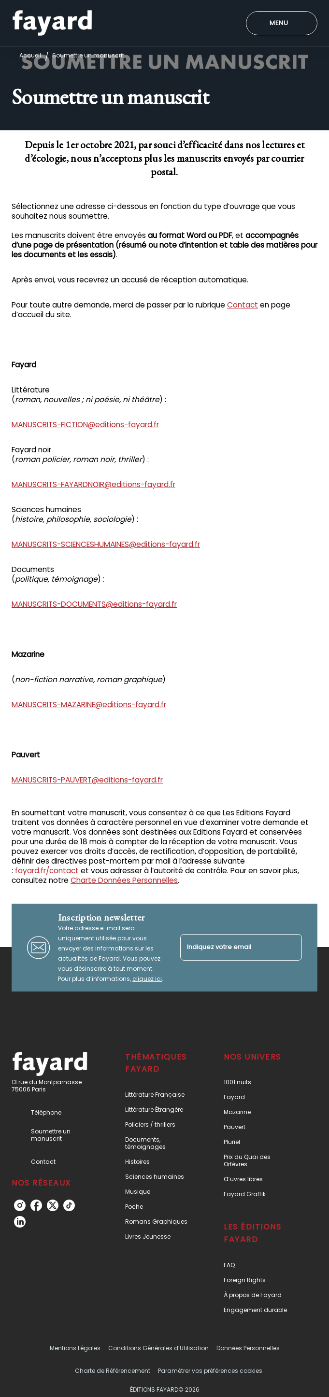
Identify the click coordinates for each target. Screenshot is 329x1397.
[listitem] (20, 1205)
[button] (160, 1094)
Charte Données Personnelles (124, 880)
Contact (242, 305)
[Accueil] (52, 23)
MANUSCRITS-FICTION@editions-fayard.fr (85, 424)
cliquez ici (147, 979)
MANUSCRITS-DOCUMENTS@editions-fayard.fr (94, 604)
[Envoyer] (290, 947)
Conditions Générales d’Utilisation (158, 1348)
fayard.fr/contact (47, 871)
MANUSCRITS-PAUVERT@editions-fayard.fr (87, 780)
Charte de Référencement (112, 1371)
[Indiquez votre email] (229, 947)
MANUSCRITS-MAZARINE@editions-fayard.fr (89, 704)
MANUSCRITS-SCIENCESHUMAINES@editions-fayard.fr (106, 544)
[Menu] (281, 23)
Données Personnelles (248, 1348)
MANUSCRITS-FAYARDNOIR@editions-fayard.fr (93, 484)
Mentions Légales (75, 1348)
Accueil (30, 55)
